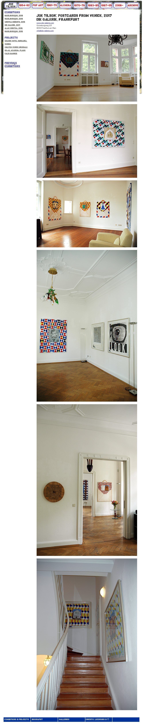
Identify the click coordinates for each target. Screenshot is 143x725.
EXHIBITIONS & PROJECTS (16, 720)
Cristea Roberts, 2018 (15, 22)
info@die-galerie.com (45, 31)
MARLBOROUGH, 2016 (14, 31)
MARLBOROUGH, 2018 (14, 19)
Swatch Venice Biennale (16, 47)
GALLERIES (63, 720)
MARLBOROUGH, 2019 (14, 16)
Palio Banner (11, 54)
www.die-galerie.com (45, 23)
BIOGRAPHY (37, 720)
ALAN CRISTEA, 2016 (14, 28)
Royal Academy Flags (15, 50)
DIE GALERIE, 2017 (12, 25)
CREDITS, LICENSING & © (98, 720)
